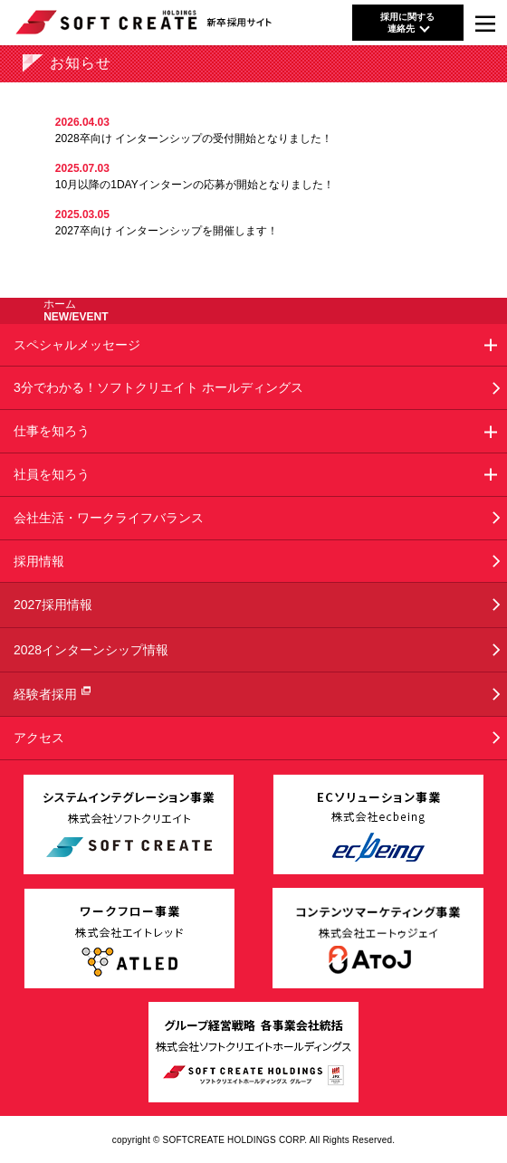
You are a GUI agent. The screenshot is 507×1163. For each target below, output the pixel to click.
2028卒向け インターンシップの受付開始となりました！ (193, 138)
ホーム (59, 304)
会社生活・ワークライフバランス (109, 517)
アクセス (39, 737)
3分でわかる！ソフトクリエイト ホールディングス (158, 387)
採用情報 (39, 561)
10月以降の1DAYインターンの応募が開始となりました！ (194, 184)
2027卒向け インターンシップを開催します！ (166, 230)
